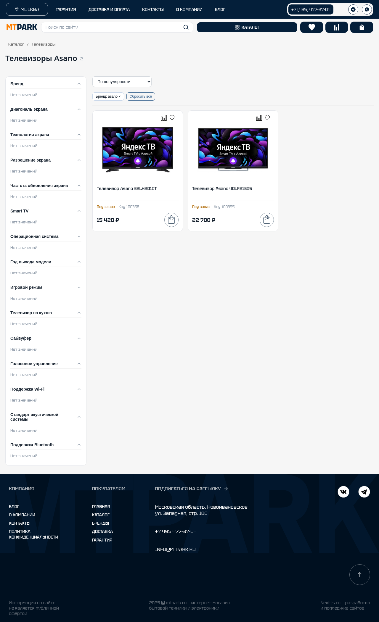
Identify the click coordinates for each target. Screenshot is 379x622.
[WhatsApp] (367, 9)
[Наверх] (359, 574)
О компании (22, 515)
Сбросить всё (141, 96)
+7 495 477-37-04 (175, 531)
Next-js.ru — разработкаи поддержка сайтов (345, 605)
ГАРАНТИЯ (66, 9)
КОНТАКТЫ (153, 9)
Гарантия (102, 540)
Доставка (102, 531)
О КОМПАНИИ (189, 9)
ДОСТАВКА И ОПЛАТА (109, 9)
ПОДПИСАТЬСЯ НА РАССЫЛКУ (191, 489)
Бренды (100, 523)
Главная (101, 506)
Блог (14, 506)
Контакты (19, 523)
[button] (117, 27)
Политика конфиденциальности (33, 534)
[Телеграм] (353, 9)
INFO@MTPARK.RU (175, 549)
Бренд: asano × (108, 96)
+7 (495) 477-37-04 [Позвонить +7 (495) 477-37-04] (310, 9)
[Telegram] (343, 492)
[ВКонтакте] (364, 492)
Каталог (16, 44)
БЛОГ (220, 9)
